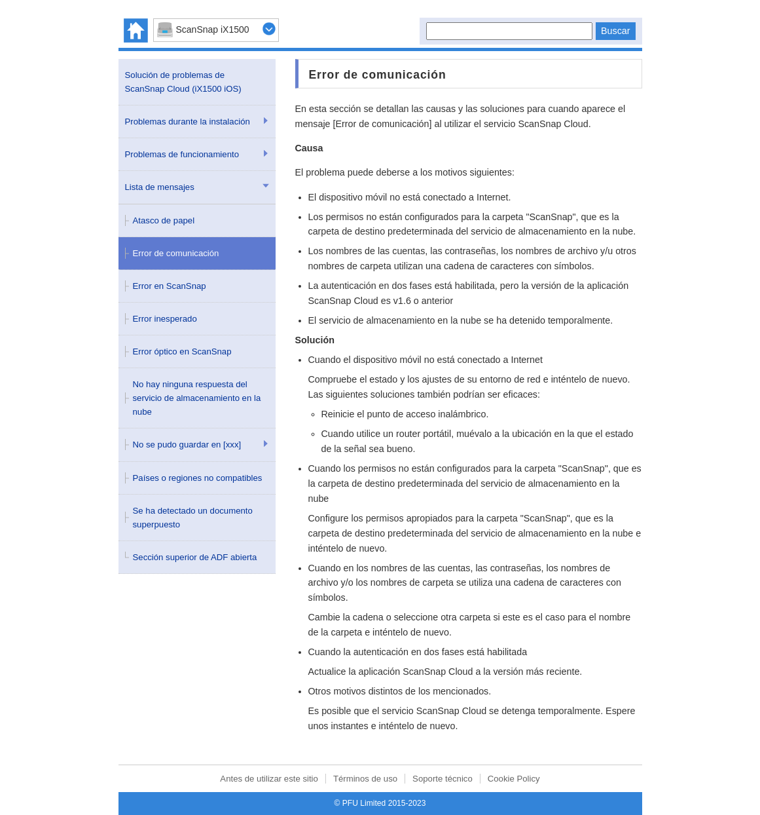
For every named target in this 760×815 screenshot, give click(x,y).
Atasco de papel (164, 220)
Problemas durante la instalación (187, 121)
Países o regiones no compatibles (197, 478)
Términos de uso (365, 779)
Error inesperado (165, 319)
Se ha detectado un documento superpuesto (193, 517)
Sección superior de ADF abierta (195, 557)
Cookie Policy (514, 779)
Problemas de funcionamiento (182, 154)
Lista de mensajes (159, 187)
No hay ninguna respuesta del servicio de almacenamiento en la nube (197, 398)
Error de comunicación (176, 253)
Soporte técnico (442, 779)
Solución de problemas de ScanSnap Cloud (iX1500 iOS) (183, 82)
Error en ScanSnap (169, 286)
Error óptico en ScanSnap (182, 351)
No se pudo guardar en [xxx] (187, 444)
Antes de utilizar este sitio (269, 779)
